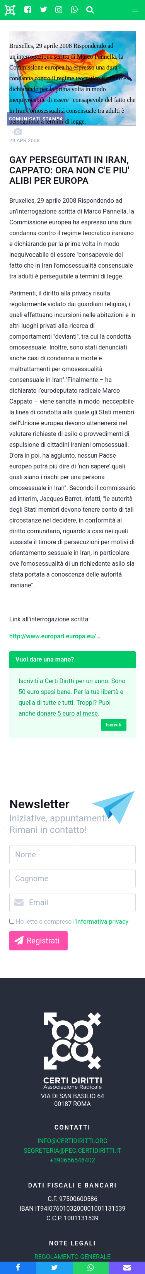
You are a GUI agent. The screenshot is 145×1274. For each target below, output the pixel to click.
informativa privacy (102, 921)
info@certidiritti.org (72, 1141)
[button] (135, 10)
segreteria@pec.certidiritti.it (72, 1150)
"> (72, 89)
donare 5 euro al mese (67, 713)
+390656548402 (72, 1160)
